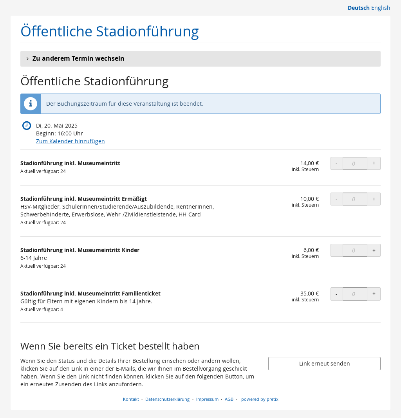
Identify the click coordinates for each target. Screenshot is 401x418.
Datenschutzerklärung (167, 399)
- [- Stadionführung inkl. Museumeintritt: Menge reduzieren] (337, 163)
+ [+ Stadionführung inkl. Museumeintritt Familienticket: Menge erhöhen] (374, 293)
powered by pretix (259, 399)
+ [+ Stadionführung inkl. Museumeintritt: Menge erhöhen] (374, 163)
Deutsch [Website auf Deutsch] (359, 7)
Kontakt (131, 399)
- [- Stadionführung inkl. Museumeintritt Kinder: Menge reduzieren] (337, 250)
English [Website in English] (380, 7)
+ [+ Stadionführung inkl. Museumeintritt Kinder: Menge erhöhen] (374, 250)
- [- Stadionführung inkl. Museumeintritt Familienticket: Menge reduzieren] (337, 293)
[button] (200, 58)
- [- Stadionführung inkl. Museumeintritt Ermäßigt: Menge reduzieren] (337, 199)
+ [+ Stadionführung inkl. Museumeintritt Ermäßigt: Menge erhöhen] (374, 199)
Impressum (207, 399)
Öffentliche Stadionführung (109, 31)
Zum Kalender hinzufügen (70, 141)
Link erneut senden (324, 363)
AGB (229, 399)
